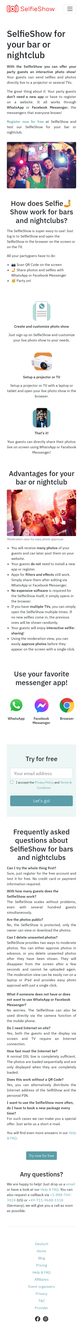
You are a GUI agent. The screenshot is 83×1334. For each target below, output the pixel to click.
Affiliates (42, 1279)
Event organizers (41, 1286)
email (70, 1184)
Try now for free (41, 1155)
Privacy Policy (44, 782)
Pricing (41, 1265)
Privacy (41, 1293)
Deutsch (41, 1244)
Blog (41, 1258)
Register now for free (25, 121)
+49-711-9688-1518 (45, 1200)
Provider (41, 1308)
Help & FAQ (49, 1189)
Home (41, 1251)
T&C (41, 1300)
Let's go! (41, 801)
